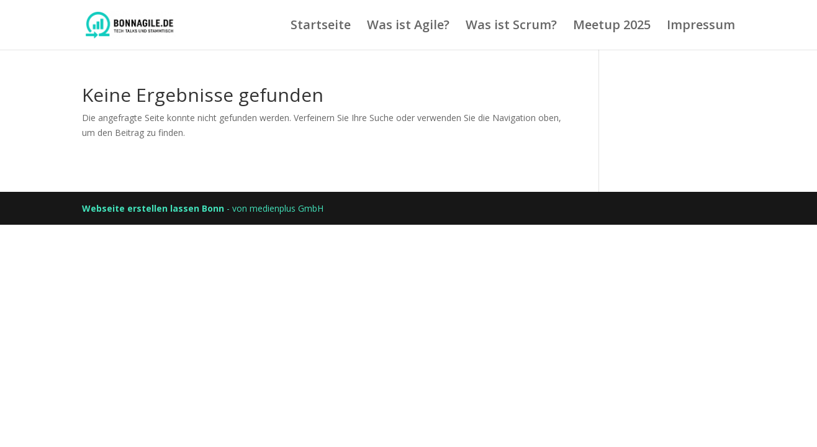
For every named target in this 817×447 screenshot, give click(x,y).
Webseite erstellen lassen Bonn (153, 208)
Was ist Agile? (408, 26)
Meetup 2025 (612, 26)
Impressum (701, 26)
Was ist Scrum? (511, 26)
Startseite (321, 26)
